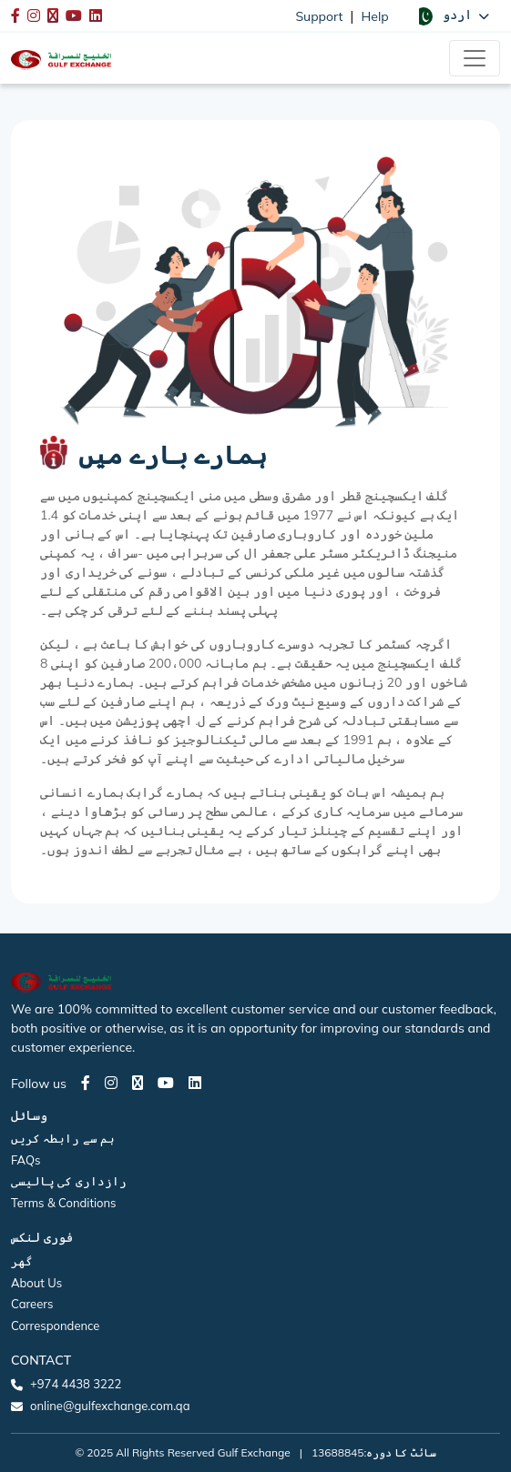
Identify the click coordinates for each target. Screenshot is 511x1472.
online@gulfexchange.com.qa (109, 1405)
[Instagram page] (111, 1083)
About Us (36, 1282)
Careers (32, 1303)
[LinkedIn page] (195, 1083)
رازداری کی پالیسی (69, 1181)
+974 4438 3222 (75, 1383)
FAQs (25, 1160)
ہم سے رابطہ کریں (63, 1138)
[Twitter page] (137, 1083)
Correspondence (55, 1325)
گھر (22, 1261)
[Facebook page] (85, 1083)
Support (318, 16)
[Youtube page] (166, 1083)
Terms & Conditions (64, 1202)
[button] (452, 15)
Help (375, 16)
